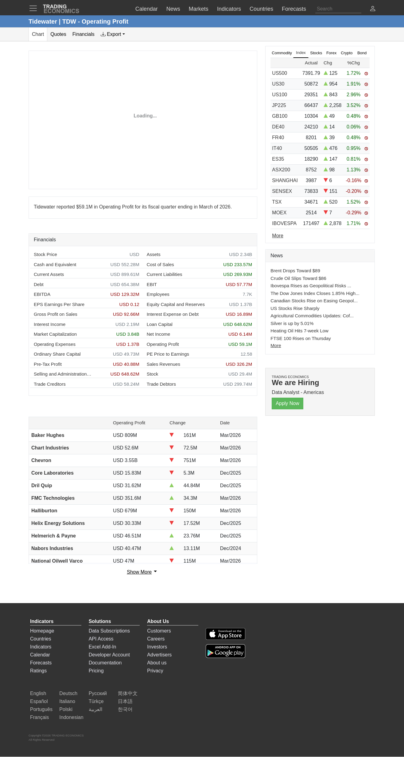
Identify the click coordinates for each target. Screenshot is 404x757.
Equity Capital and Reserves (176, 304)
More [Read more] (277, 235)
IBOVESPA (284, 223)
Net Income (158, 334)
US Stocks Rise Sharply (294, 308)
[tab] (113, 34)
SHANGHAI (285, 180)
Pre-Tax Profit (48, 364)
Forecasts (41, 662)
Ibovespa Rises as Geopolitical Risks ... (310, 285)
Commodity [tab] (282, 53)
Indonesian (71, 717)
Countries (40, 638)
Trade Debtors (161, 384)
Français (39, 717)
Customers (159, 630)
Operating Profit (163, 344)
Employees (158, 294)
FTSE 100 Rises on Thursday (300, 338)
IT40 (277, 148)
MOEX (279, 212)
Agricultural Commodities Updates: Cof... (312, 315)
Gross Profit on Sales (55, 314)
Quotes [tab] (58, 34)
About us (156, 662)
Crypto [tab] (346, 53)
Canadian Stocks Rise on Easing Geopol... (314, 300)
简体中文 (128, 693)
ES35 (278, 159)
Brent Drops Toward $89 (295, 270)
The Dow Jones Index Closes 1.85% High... (314, 293)
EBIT (152, 284)
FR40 (278, 137)
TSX (277, 202)
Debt (39, 284)
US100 (279, 94)
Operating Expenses (55, 344)
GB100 (279, 116)
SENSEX (282, 191)
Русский (98, 693)
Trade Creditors (50, 384)
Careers (156, 638)
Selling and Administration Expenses (63, 374)
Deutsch (68, 693)
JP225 (279, 105)
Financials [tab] (83, 34)
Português (41, 709)
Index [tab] (301, 52)
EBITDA (42, 294)
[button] (372, 9)
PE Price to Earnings (168, 354)
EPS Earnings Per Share (59, 304)
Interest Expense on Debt (173, 314)
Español (39, 701)
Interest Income (49, 324)
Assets (154, 254)
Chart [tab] (38, 34)
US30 (278, 83)
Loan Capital (160, 324)
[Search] (338, 9)
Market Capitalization (55, 334)
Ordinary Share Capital (57, 354)
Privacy (155, 670)
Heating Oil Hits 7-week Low (299, 330)
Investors (157, 646)
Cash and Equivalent (55, 264)
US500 (279, 73)
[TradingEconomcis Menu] (35, 8)
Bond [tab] (362, 53)
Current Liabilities (164, 274)
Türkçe (96, 701)
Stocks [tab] (316, 53)
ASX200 (281, 169)
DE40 (278, 126)
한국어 (125, 709)
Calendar (40, 654)
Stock (152, 374)
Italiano (67, 701)
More (275, 345)
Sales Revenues (163, 364)
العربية (95, 709)
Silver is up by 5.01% (291, 323)
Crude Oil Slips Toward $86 (298, 278)
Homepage (42, 630)
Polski (65, 709)
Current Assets (49, 274)
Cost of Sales (160, 264)
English (38, 693)
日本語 (125, 701)
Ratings (38, 670)
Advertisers (159, 654)
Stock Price (45, 254)
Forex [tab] (331, 53)
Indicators (40, 646)
